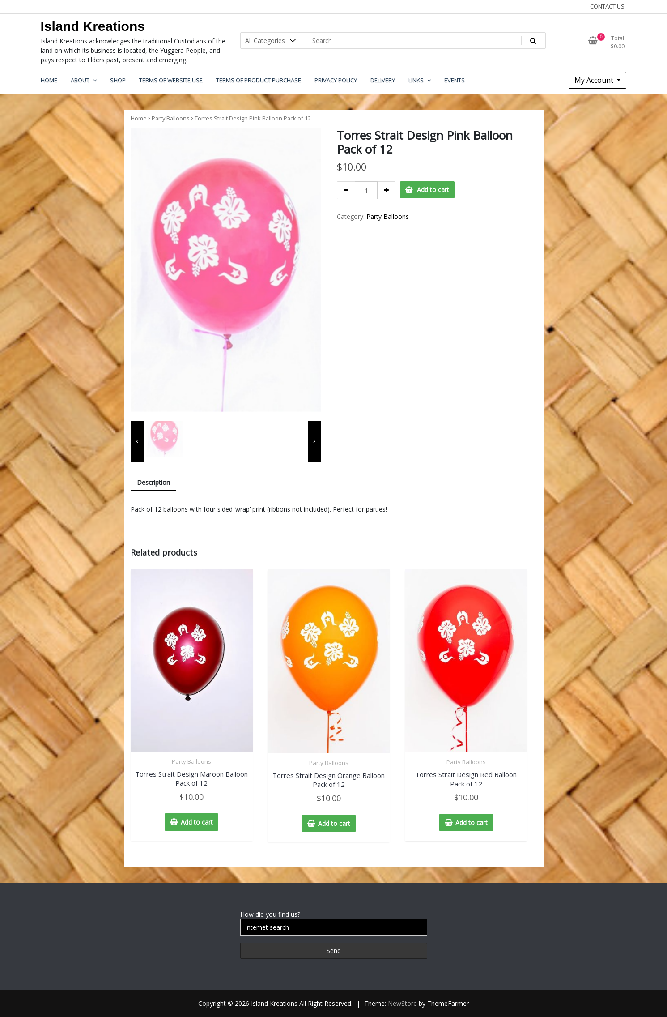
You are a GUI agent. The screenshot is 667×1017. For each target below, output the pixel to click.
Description (153, 482)
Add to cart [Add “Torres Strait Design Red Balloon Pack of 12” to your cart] (471, 822)
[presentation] (137, 441)
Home (139, 118)
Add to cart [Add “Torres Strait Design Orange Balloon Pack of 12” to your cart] (334, 823)
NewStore (402, 1003)
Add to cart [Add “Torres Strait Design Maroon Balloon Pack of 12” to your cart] (197, 822)
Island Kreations (93, 26)
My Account (594, 80)
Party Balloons (171, 118)
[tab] (153, 482)
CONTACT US (607, 6)
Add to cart (433, 189)
